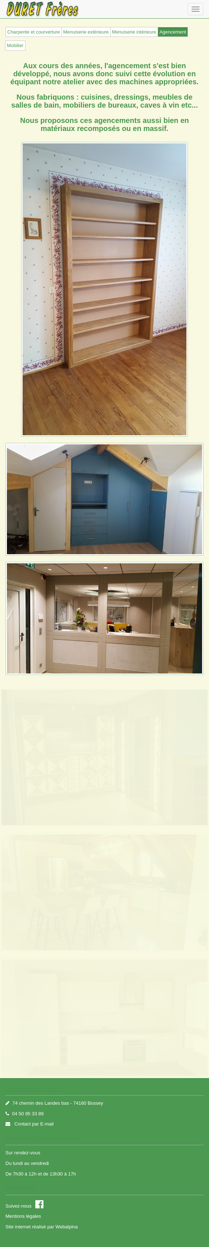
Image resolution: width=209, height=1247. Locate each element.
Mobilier (15, 45)
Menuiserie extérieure (86, 32)
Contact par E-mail (33, 1124)
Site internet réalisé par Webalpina (41, 1226)
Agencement (172, 32)
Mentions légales (23, 1216)
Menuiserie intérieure (134, 32)
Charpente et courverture (33, 32)
